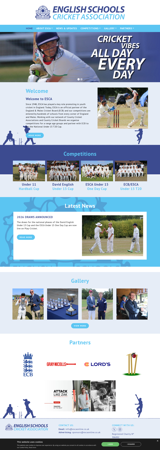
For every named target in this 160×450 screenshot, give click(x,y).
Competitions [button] (90, 28)
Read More (35, 125)
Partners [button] (126, 28)
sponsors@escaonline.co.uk (86, 432)
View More (80, 325)
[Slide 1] (78, 79)
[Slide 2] (81, 79)
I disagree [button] (131, 444)
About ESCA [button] (43, 28)
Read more (32, 447)
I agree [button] (110, 444)
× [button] (157, 441)
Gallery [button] (109, 28)
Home (29, 28)
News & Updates (66, 28)
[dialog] (80, 444)
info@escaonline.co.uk (77, 429)
